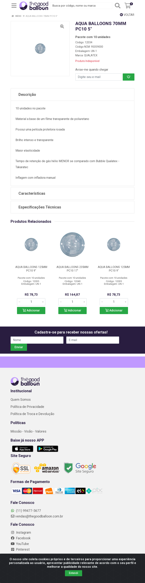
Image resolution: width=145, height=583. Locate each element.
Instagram (21, 532)
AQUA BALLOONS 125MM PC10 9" (31, 268)
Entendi (73, 573)
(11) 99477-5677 (26, 511)
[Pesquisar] (117, 5)
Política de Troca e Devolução (32, 414)
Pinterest (20, 549)
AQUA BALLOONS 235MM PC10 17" (72, 268)
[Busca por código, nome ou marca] (81, 5)
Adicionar (31, 310)
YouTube (20, 544)
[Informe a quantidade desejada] (31, 301)
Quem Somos (21, 399)
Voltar (127, 15)
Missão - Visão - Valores (28, 431)
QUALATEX (90, 55)
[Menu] (14, 5)
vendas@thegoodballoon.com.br (37, 516)
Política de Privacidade (27, 407)
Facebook (21, 538)
